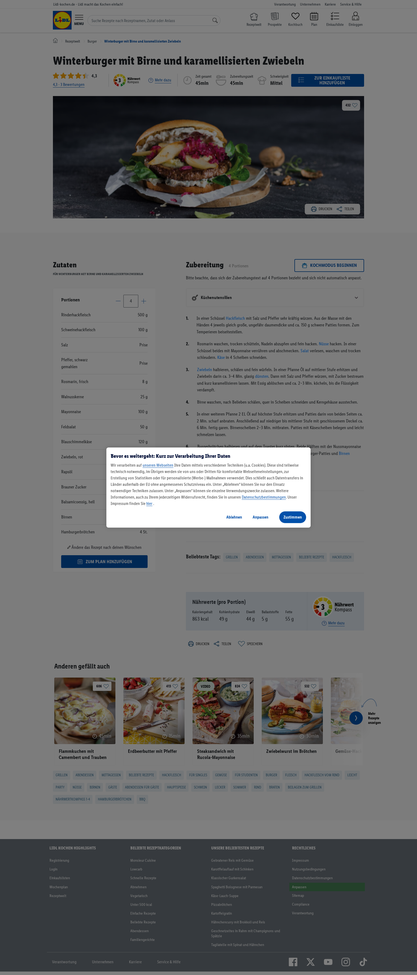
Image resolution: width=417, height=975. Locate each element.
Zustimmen (292, 517)
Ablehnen (234, 517)
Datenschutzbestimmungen (264, 497)
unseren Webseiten (158, 465)
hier (149, 503)
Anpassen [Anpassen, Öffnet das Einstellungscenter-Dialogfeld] (260, 517)
